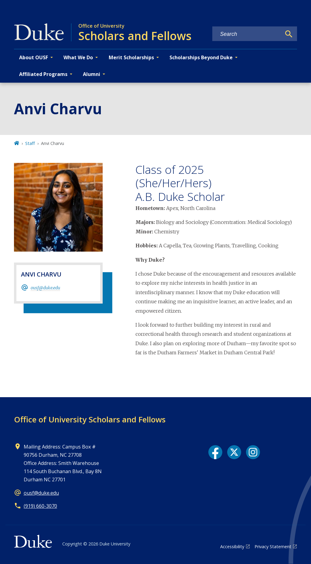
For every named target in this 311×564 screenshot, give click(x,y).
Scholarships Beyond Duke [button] (201, 57)
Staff (30, 143)
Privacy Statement (273, 546)
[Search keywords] (247, 34)
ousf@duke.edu (45, 288)
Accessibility (232, 546)
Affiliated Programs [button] (43, 74)
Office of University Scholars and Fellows (90, 419)
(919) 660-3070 (40, 506)
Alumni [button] (91, 74)
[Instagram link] (253, 452)
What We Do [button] (78, 57)
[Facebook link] (215, 452)
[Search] (289, 34)
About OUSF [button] (33, 57)
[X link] (234, 452)
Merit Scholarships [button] (131, 57)
